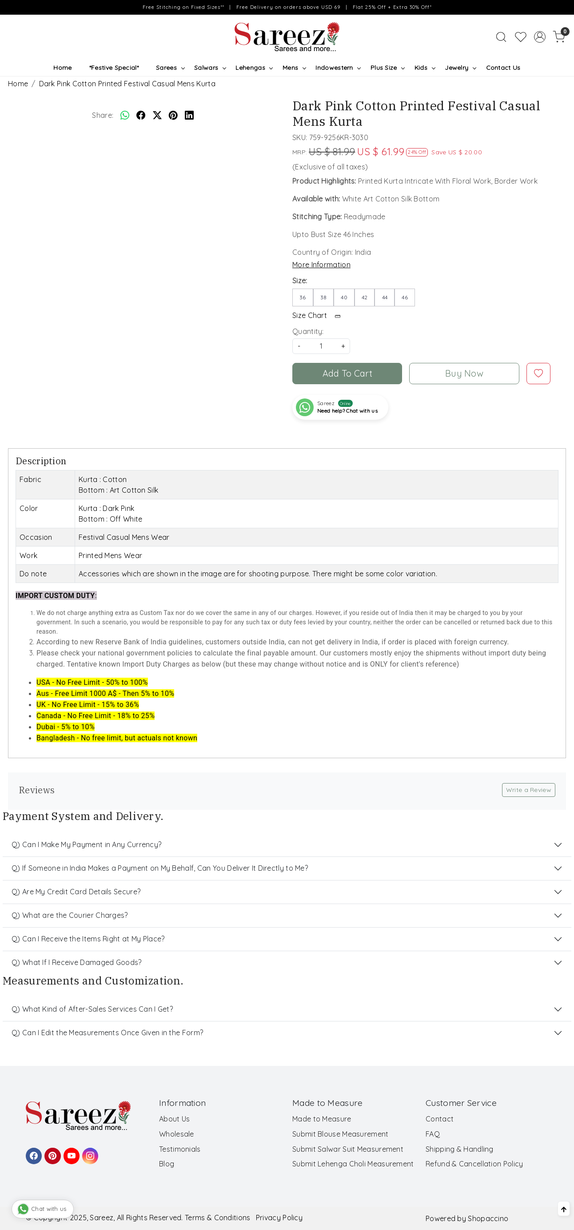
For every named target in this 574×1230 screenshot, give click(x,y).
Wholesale (176, 1134)
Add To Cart (347, 373)
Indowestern (337, 68)
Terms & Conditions (217, 1217)
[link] (501, 37)
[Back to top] (564, 1209)
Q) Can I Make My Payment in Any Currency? (86, 844)
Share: (102, 115)
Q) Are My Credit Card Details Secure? (76, 891)
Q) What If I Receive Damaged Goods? (77, 962)
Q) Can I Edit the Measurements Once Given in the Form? (107, 1032)
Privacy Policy (279, 1217)
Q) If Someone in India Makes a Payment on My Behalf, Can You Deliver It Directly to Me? (160, 868)
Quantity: (308, 331)
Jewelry (460, 68)
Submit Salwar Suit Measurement (347, 1149)
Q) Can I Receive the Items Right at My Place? (88, 938)
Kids (425, 68)
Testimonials (180, 1149)
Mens (294, 68)
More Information (321, 264)
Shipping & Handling (460, 1149)
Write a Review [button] (528, 790)
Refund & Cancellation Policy (474, 1163)
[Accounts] (539, 37)
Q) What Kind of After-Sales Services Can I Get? (92, 1009)
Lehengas (253, 68)
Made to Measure (321, 1118)
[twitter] (157, 115)
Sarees (170, 68)
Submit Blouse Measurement (340, 1134)
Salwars (210, 68)
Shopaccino (488, 1218)
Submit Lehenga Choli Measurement (353, 1163)
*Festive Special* (114, 68)
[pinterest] (173, 115)
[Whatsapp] (125, 115)
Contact (440, 1118)
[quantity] (321, 346)
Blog (166, 1163)
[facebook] (141, 115)
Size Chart (319, 315)
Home (62, 68)
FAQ (433, 1134)
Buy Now (464, 373)
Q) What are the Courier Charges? (70, 915)
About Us (174, 1118)
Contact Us (503, 68)
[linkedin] (189, 115)
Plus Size (387, 68)
